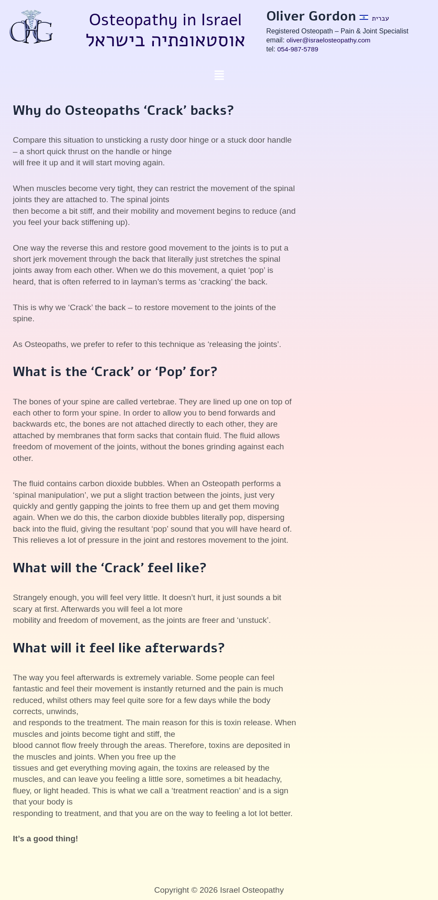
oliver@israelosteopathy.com (330, 40)
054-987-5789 (298, 49)
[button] (219, 75)
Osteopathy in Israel (165, 19)
